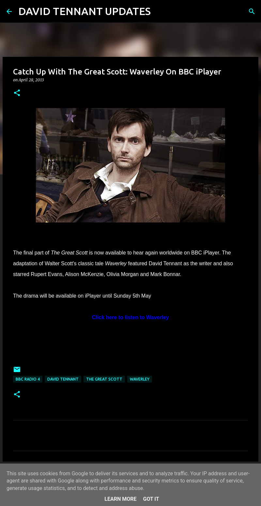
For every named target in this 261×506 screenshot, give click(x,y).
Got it (151, 499)
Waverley (139, 379)
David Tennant (63, 379)
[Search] (160, 11)
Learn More (120, 499)
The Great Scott (104, 379)
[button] (17, 93)
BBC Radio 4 (28, 379)
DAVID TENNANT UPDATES (84, 11)
